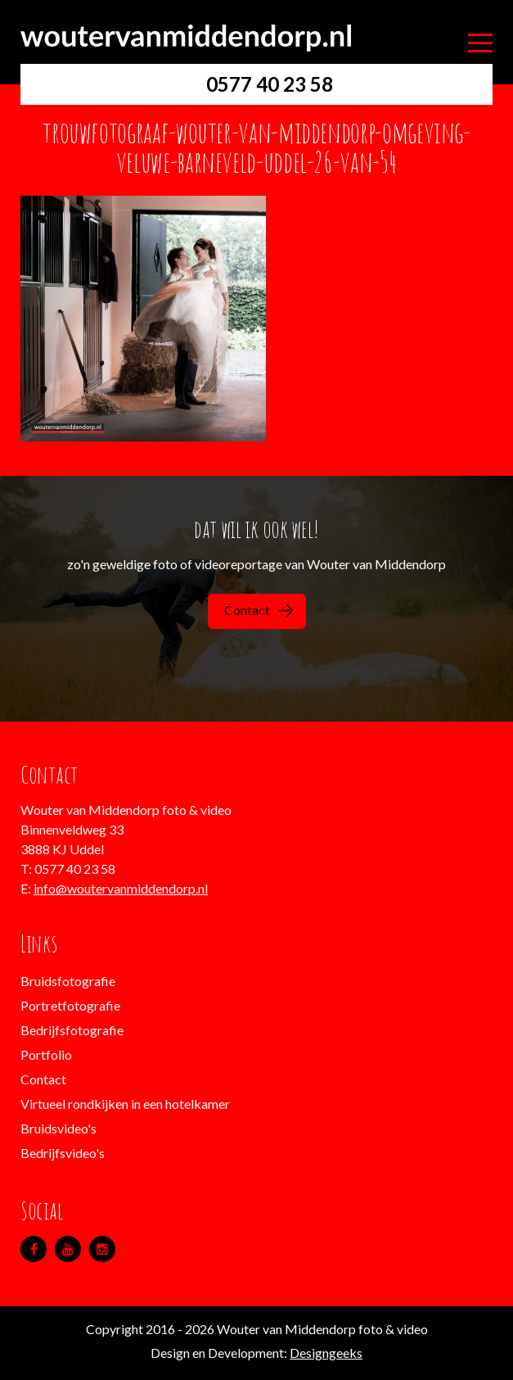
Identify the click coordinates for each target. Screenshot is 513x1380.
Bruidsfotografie (67, 981)
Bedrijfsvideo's (62, 1153)
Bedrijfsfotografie (72, 1030)
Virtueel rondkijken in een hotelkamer (125, 1103)
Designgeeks (326, 1352)
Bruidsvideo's (58, 1128)
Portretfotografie (70, 1005)
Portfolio (46, 1054)
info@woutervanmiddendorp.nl (121, 888)
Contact (258, 610)
